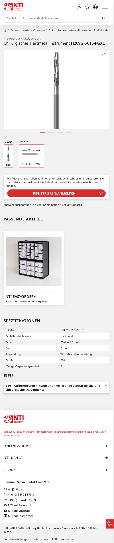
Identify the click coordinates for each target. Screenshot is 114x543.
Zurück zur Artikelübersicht (22, 38)
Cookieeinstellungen (16, 539)
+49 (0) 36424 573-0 (19, 494)
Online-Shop (56, 446)
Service (56, 470)
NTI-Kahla (56, 457)
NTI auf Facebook (18, 505)
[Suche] (104, 18)
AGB (54, 539)
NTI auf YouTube (17, 510)
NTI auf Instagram (18, 516)
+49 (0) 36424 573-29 (20, 500)
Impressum (67, 539)
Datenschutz (40, 539)
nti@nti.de (13, 489)
